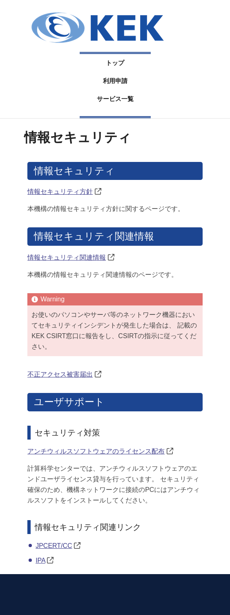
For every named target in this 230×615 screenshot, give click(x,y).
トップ (115, 62)
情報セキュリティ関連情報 (66, 257)
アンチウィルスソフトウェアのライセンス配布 (96, 451)
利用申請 (115, 80)
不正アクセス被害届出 (60, 374)
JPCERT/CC (54, 545)
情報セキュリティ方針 (60, 191)
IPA (40, 560)
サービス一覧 (115, 98)
